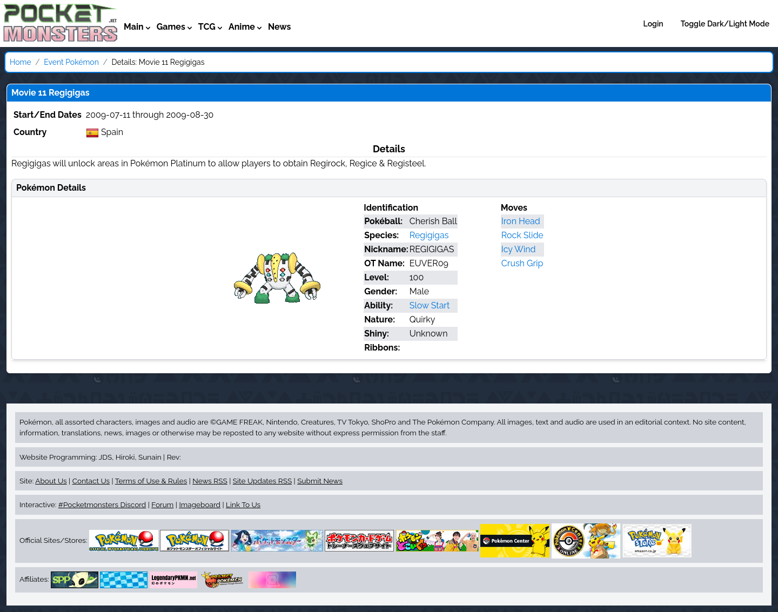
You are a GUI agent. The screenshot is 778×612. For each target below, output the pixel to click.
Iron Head (520, 221)
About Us (50, 480)
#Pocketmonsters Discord (102, 504)
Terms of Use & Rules (151, 480)
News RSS (209, 480)
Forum (162, 504)
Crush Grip (522, 263)
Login (653, 23)
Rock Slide (522, 235)
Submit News (320, 480)
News (279, 27)
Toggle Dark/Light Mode (725, 23)
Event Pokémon (71, 62)
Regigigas (429, 235)
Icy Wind (518, 249)
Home (20, 62)
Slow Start (430, 305)
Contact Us (91, 480)
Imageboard (199, 504)
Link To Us (243, 504)
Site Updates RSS (262, 480)
